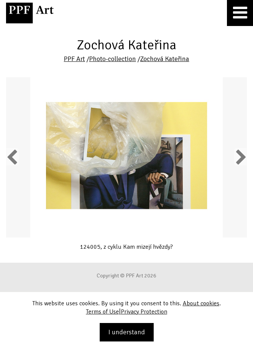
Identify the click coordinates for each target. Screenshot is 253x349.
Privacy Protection (144, 311)
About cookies (201, 303)
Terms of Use (102, 311)
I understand (126, 332)
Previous (12, 157)
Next (240, 157)
